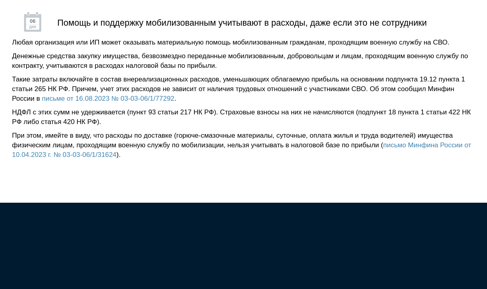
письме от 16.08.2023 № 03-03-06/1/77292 (108, 98)
